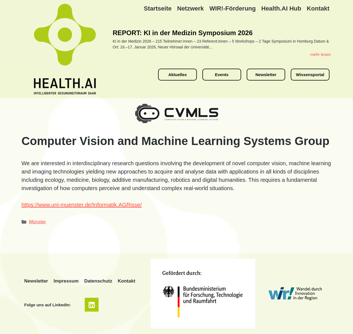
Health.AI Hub (281, 8)
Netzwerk (190, 8)
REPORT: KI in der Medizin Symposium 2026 (182, 33)
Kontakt (318, 8)
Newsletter (36, 281)
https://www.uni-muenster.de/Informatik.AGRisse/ (82, 205)
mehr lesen (320, 54)
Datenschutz (98, 281)
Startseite (157, 8)
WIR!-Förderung (232, 8)
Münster (37, 221)
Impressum (66, 281)
